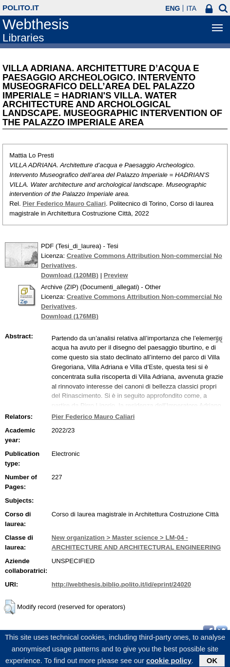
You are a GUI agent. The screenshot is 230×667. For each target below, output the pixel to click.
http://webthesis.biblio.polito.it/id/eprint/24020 (121, 584)
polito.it (20, 7)
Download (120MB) (69, 275)
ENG (172, 8)
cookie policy (169, 663)
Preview (116, 275)
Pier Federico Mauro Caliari (64, 203)
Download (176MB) (69, 316)
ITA (191, 8)
